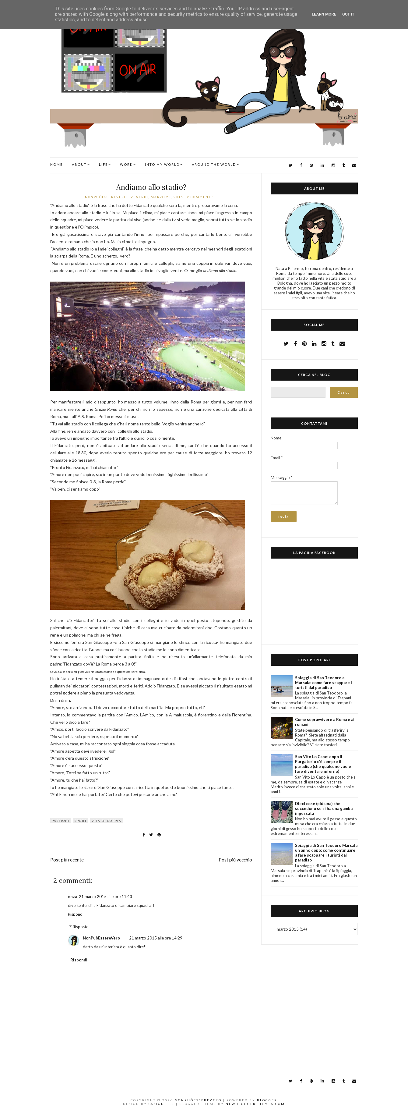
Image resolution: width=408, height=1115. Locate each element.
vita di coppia (106, 820)
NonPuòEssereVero (101, 938)
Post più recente (67, 859)
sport (81, 820)
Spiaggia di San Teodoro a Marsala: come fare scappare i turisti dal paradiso (323, 682)
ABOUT (79, 164)
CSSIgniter (161, 1104)
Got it (348, 14)
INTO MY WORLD (162, 164)
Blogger (267, 1100)
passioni (61, 820)
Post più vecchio (235, 859)
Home (56, 164)
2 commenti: (201, 197)
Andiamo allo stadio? (151, 187)
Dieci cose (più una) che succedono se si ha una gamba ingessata (324, 808)
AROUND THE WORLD (214, 164)
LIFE (103, 164)
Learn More (324, 14)
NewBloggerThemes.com (255, 1104)
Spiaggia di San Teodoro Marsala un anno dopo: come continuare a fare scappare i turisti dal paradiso (326, 852)
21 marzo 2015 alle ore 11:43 (105, 896)
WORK (126, 164)
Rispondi (75, 914)
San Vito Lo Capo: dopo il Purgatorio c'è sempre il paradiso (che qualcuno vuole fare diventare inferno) (323, 764)
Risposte (80, 926)
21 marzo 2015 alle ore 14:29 (155, 938)
